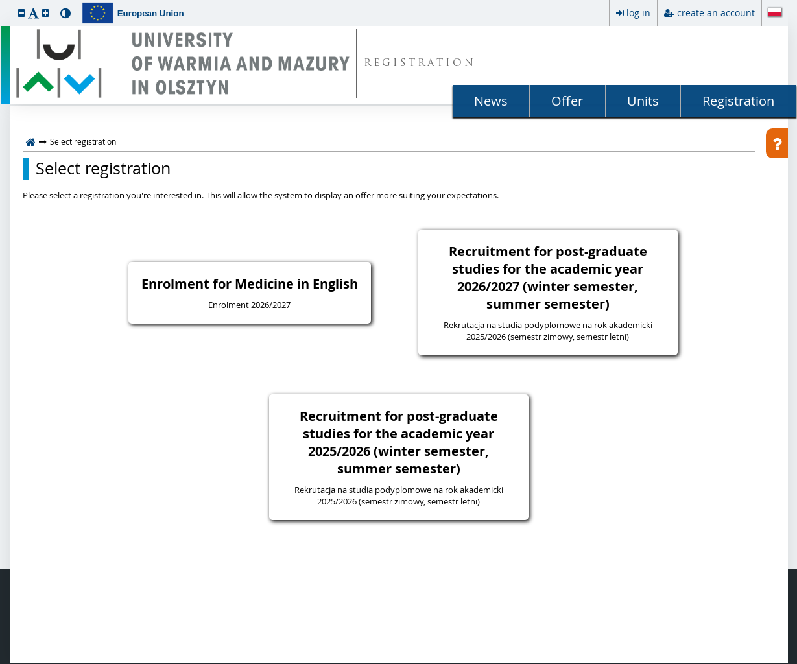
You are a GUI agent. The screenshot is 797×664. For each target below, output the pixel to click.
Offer (567, 101)
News (491, 101)
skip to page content (3, 3)
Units (643, 101)
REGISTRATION (420, 64)
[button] (21, 12)
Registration (738, 101)
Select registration (103, 168)
